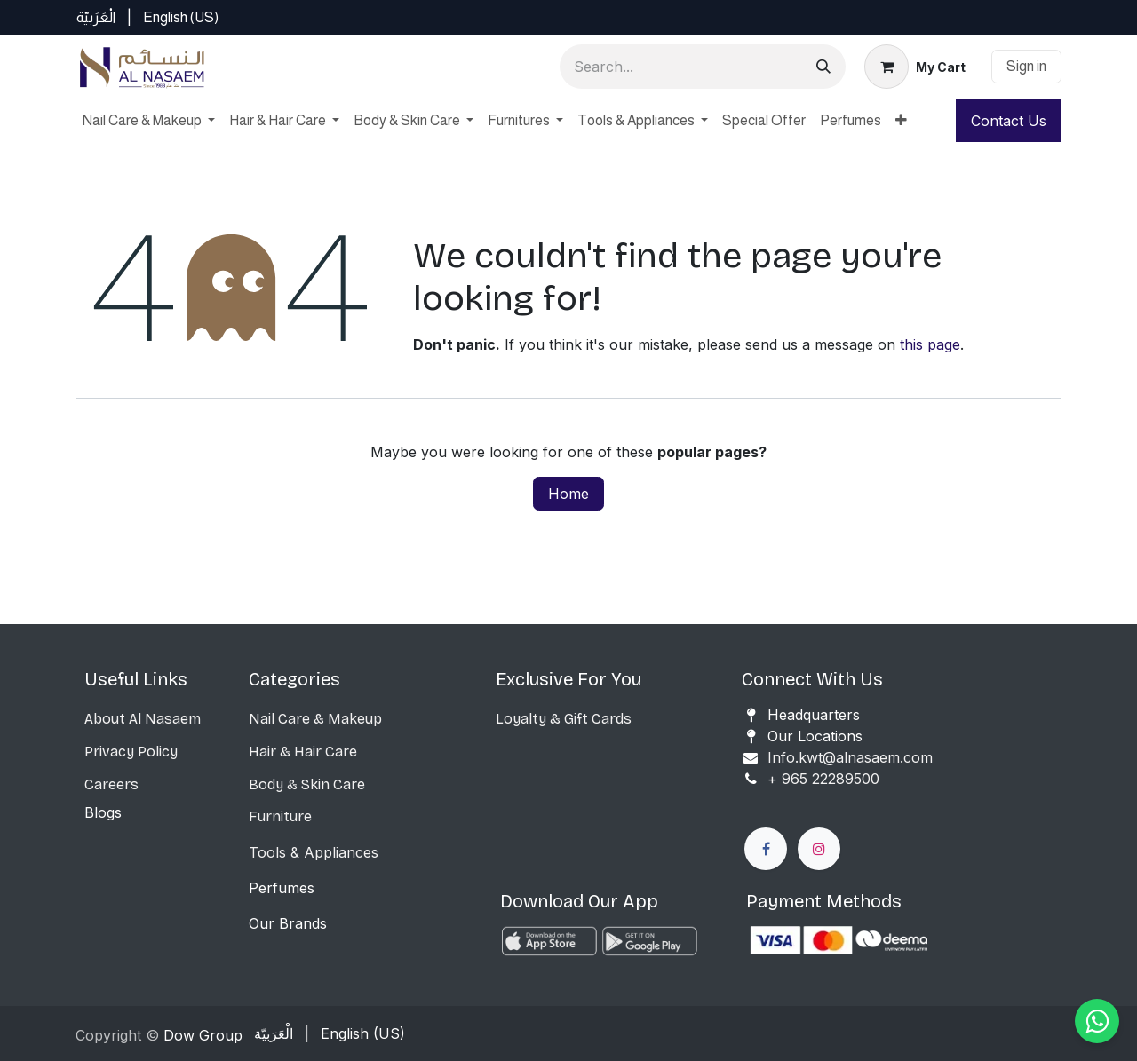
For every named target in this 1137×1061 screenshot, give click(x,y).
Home (568, 494)
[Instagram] (819, 848)
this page (930, 344)
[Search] (823, 66)
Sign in (1026, 66)
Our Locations (815, 736)
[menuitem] (95, 17)
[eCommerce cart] (915, 66)
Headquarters (813, 715)
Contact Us (1008, 121)
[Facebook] (765, 848)
